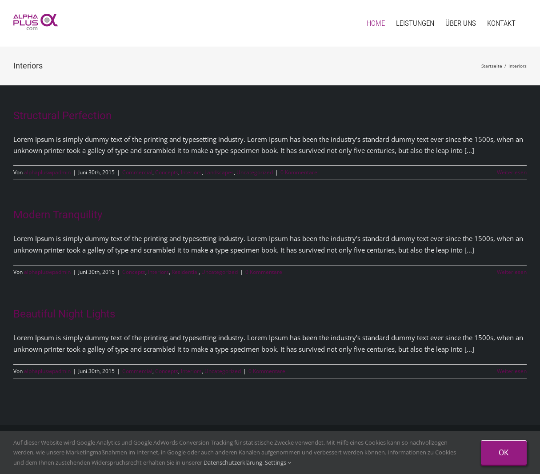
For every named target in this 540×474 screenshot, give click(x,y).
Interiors (191, 172)
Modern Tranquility (57, 215)
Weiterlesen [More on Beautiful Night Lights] (512, 371)
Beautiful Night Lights (64, 314)
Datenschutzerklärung (233, 462)
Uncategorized (254, 172)
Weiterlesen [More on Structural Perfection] (512, 172)
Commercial (137, 172)
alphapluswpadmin (47, 172)
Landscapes (219, 172)
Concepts (166, 172)
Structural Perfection (62, 115)
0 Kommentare (298, 172)
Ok (504, 452)
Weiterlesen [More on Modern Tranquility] (512, 272)
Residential (185, 272)
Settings (278, 462)
